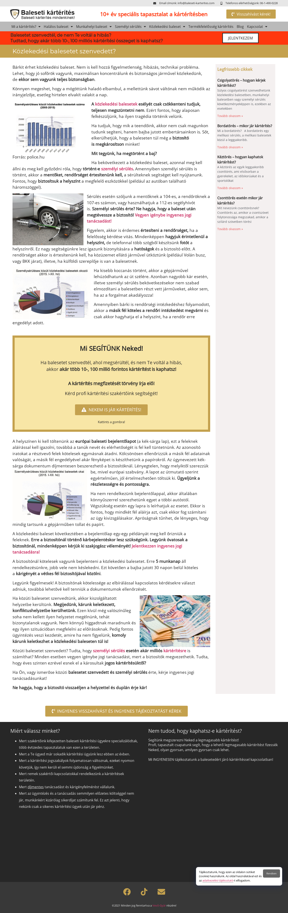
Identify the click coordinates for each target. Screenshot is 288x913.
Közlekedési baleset (167, 26)
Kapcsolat (257, 26)
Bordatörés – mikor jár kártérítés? (244, 125)
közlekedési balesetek (115, 104)
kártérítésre (174, 650)
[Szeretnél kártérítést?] (212, 820)
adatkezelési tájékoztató (217, 880)
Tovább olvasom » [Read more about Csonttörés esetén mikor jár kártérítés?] (230, 229)
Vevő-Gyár (159, 905)
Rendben (271, 873)
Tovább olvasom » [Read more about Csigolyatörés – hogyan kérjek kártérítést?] (230, 116)
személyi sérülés (117, 169)
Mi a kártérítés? (26, 26)
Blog (240, 26)
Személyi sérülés (130, 26)
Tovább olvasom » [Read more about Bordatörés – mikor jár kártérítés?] (230, 147)
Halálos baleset (58, 26)
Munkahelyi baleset (94, 26)
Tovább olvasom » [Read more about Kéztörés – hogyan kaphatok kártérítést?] (230, 188)
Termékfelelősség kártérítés (210, 26)
